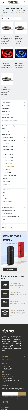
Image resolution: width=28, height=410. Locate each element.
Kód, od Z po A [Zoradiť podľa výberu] (11, 18)
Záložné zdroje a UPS (7, 117)
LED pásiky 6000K (8, 160)
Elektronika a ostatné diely (8, 126)
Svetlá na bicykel (7, 195)
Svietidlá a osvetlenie (8, 187)
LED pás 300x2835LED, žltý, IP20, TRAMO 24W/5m (7, 37)
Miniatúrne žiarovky (7, 201)
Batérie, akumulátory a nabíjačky (10, 120)
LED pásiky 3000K (8, 155)
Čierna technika (6, 102)
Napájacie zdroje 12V (8, 178)
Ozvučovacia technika (7, 137)
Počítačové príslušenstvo (8, 210)
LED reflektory (6, 181)
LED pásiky (5, 152)
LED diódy (5, 198)
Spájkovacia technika (7, 213)
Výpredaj (4, 222)
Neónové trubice (7, 184)
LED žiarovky (6, 143)
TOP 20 (4, 225)
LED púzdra (6, 204)
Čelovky (5, 193)
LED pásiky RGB (8, 163)
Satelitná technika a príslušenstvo (10, 216)
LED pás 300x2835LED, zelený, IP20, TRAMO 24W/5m (7, 88)
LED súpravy (7, 169)
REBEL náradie (5, 114)
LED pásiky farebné (9, 166)
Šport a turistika (6, 105)
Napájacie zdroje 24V (8, 146)
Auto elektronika (6, 111)
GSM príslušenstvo (6, 129)
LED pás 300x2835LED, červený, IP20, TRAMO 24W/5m (21, 37)
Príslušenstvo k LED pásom (9, 175)
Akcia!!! (4, 219)
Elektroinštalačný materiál (8, 123)
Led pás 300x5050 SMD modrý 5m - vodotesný (20, 63)
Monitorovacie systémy (8, 207)
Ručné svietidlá (6, 190)
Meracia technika (6, 134)
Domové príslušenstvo (7, 131)
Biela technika (5, 108)
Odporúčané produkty (7, 228)
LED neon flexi (7, 172)
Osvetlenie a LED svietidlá (8, 140)
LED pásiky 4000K (8, 158)
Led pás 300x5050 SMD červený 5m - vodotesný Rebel (6, 63)
